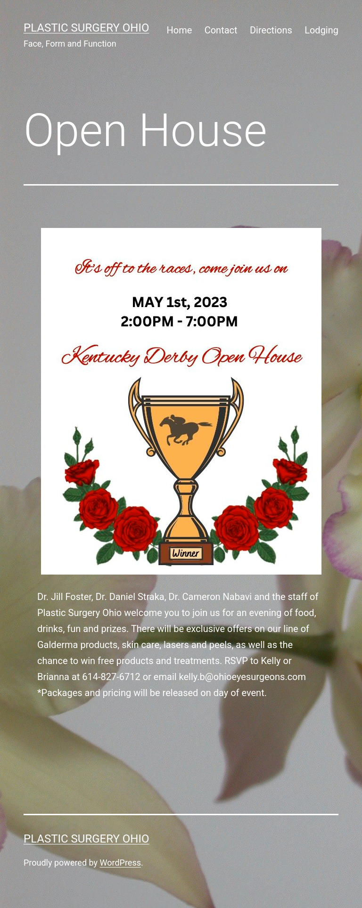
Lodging (321, 30)
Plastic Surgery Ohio (86, 27)
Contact (221, 30)
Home (179, 30)
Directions (271, 30)
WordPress (120, 862)
